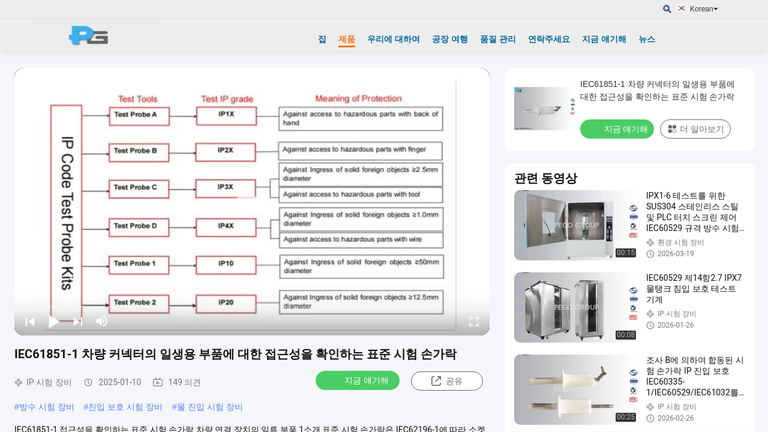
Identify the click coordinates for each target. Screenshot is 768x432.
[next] (78, 321)
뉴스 (646, 39)
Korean (704, 9)
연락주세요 (549, 39)
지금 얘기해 (604, 39)
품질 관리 (498, 39)
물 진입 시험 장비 (210, 407)
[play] (252, 202)
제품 (346, 39)
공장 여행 (450, 39)
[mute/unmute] (102, 321)
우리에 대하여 (393, 39)
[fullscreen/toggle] (474, 321)
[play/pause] (54, 321)
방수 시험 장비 (46, 407)
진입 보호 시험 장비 (125, 407)
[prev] (30, 321)
